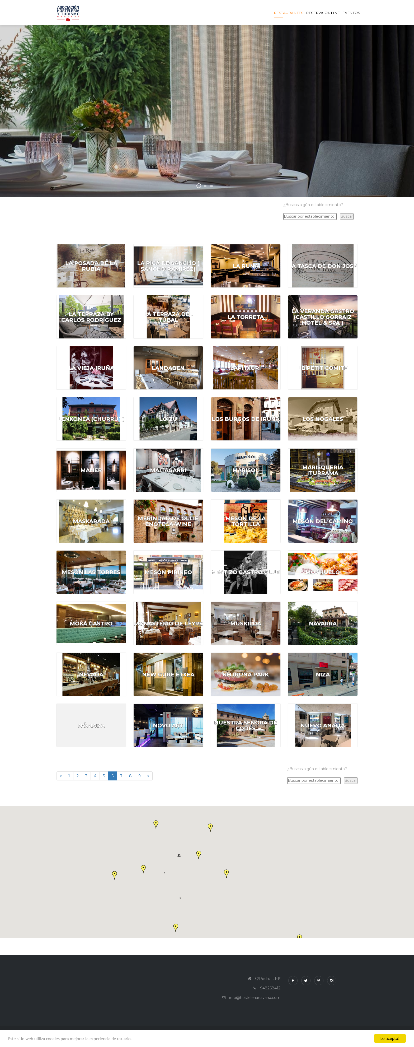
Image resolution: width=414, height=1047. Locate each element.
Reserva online (323, 13)
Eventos (351, 13)
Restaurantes (288, 13)
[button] (210, 827)
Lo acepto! (390, 1038)
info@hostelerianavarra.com (254, 997)
